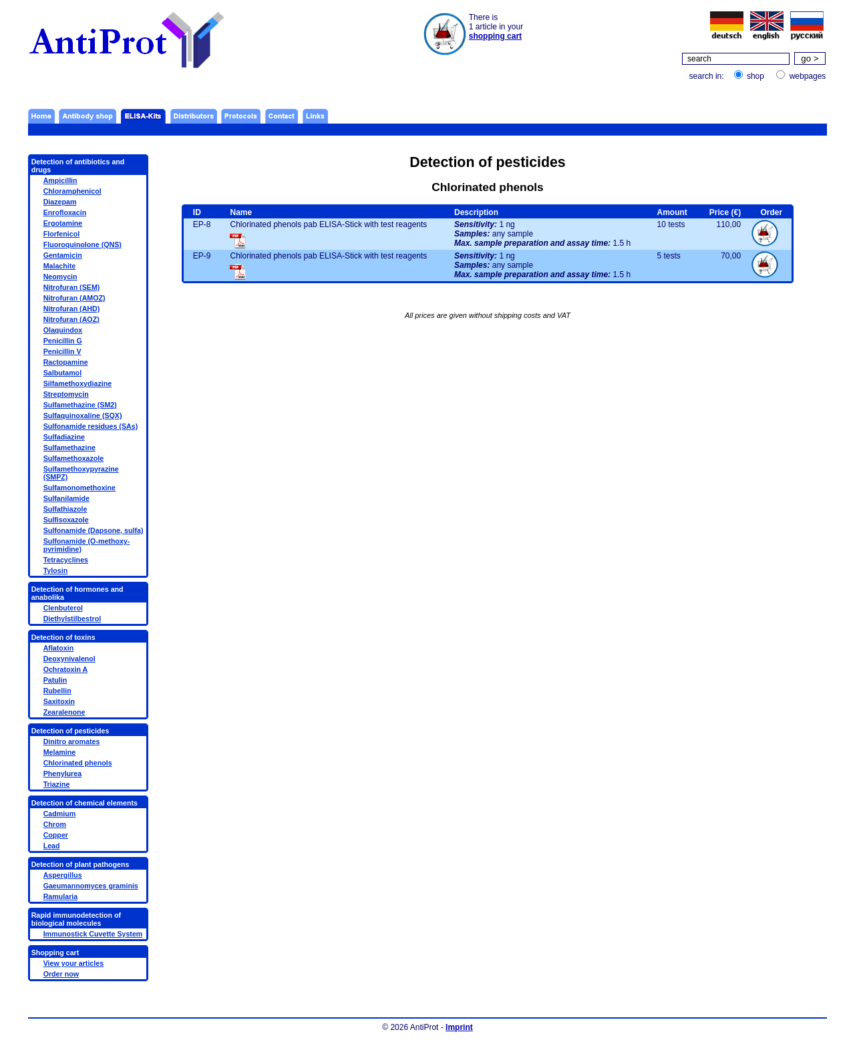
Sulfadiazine (64, 437)
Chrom (54, 824)
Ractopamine (65, 362)
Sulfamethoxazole (73, 458)
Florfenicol (61, 234)
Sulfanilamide (66, 498)
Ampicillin (60, 180)
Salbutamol (62, 373)
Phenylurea (62, 773)
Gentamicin (62, 255)
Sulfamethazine (69, 448)
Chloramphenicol (72, 191)
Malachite (59, 266)
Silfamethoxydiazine (77, 383)
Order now (61, 974)
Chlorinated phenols (77, 763)
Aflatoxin (58, 648)
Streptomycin (66, 394)
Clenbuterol (63, 608)
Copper (55, 835)
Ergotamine (63, 223)
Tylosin (55, 570)
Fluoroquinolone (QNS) (82, 244)
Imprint (459, 1027)
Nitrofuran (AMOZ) (74, 298)
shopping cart (495, 36)
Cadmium (59, 814)
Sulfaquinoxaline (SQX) (82, 415)
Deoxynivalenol (69, 659)
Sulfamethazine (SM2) (80, 405)
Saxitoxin (59, 701)
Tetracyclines (65, 560)
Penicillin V (62, 351)
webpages (808, 76)
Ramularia (60, 896)
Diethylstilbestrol (72, 619)
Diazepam (60, 202)
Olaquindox (63, 330)
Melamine (59, 752)
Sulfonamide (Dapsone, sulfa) (93, 530)
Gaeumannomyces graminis (90, 886)
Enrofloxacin (65, 212)
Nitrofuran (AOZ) (71, 319)
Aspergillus (62, 875)
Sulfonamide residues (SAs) (90, 426)
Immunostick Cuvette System (93, 934)
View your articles (73, 963)
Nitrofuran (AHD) (71, 309)
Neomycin (60, 277)
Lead (51, 846)
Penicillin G (62, 341)
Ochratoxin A (65, 669)
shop (755, 76)
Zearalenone (64, 712)
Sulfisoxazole (66, 520)
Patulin (55, 680)
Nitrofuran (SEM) (71, 287)
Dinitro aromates (71, 741)
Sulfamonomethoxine (79, 488)
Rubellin (57, 691)
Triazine (56, 784)
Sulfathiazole (65, 509)
